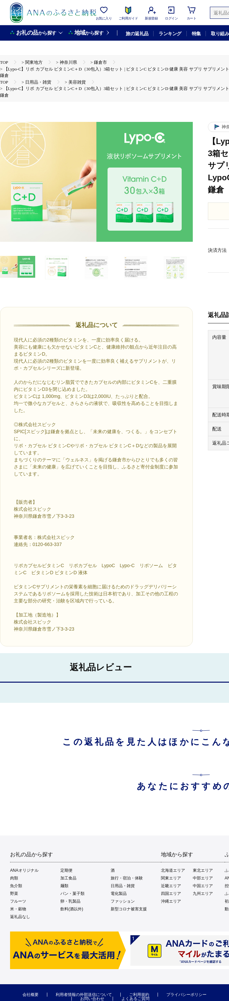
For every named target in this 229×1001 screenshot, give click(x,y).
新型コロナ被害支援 (129, 909)
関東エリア (171, 878)
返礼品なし (20, 916)
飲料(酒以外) (71, 909)
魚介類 (16, 885)
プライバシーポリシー (186, 994)
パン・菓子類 (72, 893)
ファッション (123, 901)
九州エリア (203, 893)
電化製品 (119, 893)
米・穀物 (18, 909)
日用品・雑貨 (123, 885)
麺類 (64, 885)
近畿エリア (171, 885)
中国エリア (203, 885)
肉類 (14, 878)
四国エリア (171, 893)
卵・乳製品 (70, 901)
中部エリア (203, 878)
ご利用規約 (139, 994)
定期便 (66, 870)
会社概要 (30, 994)
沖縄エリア (171, 901)
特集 (196, 33)
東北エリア (203, 870)
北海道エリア (173, 870)
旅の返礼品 (137, 33)
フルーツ (18, 901)
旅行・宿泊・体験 (127, 878)
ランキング (170, 33)
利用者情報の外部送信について (84, 994)
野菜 (14, 893)
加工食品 (68, 878)
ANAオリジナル (24, 870)
